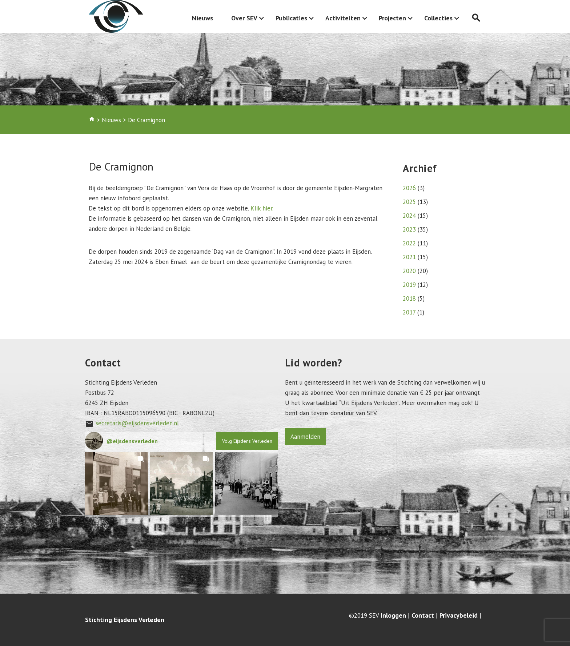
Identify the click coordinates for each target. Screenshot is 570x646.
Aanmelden (305, 437)
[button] (116, 483)
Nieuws (202, 18)
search (476, 18)
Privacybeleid (458, 615)
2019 (409, 285)
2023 (409, 229)
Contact (423, 615)
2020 (409, 271)
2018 (409, 298)
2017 (409, 312)
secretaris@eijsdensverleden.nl (137, 423)
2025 (409, 202)
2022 (409, 243)
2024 (409, 216)
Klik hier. (261, 208)
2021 (409, 257)
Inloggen (393, 615)
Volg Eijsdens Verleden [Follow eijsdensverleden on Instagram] (247, 441)
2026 (409, 188)
